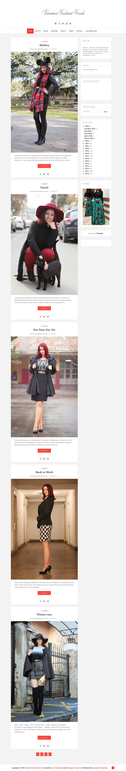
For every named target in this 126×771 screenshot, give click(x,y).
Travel (45, 31)
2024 (87, 126)
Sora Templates (56, 768)
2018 (87, 153)
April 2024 (88, 136)
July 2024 (88, 131)
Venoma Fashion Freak (33, 768)
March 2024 (89, 138)
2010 (87, 174)
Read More (44, 166)
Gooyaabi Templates (100, 768)
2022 (87, 143)
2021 (87, 146)
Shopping (54, 31)
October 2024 (90, 129)
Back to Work (44, 472)
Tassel (44, 187)
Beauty (63, 31)
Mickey (44, 45)
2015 (87, 161)
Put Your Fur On (44, 330)
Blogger (100, 233)
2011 (87, 171)
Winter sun (44, 614)
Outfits (38, 31)
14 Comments (53, 49)
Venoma (45, 41)
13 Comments (53, 191)
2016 (87, 158)
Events (71, 31)
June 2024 (88, 133)
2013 (87, 166)
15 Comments (53, 333)
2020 (87, 148)
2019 (87, 151)
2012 (87, 168)
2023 (87, 141)
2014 (87, 163)
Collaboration (91, 31)
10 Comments (53, 476)
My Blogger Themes (73, 768)
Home (30, 31)
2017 (87, 156)
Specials (80, 31)
